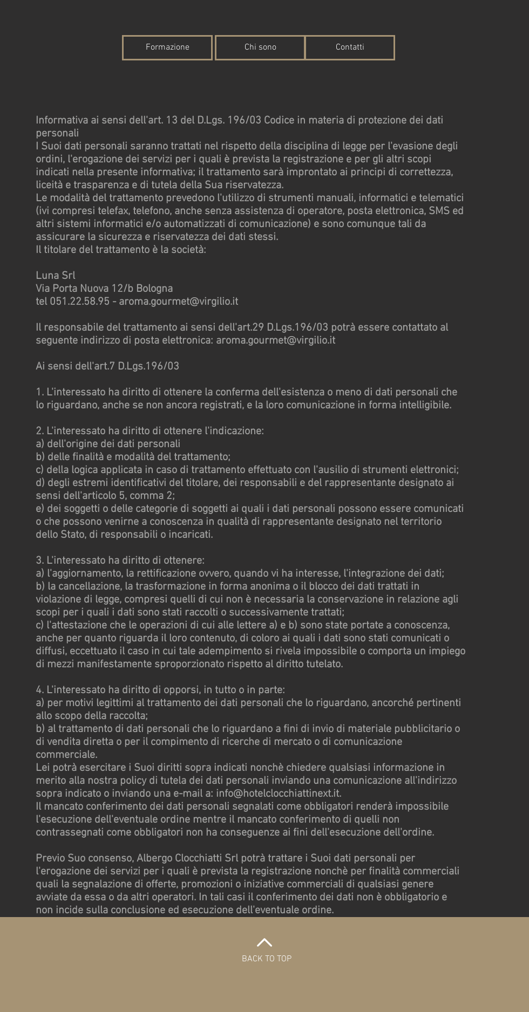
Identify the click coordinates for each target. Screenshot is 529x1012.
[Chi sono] (260, 47)
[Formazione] (167, 47)
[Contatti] (349, 47)
